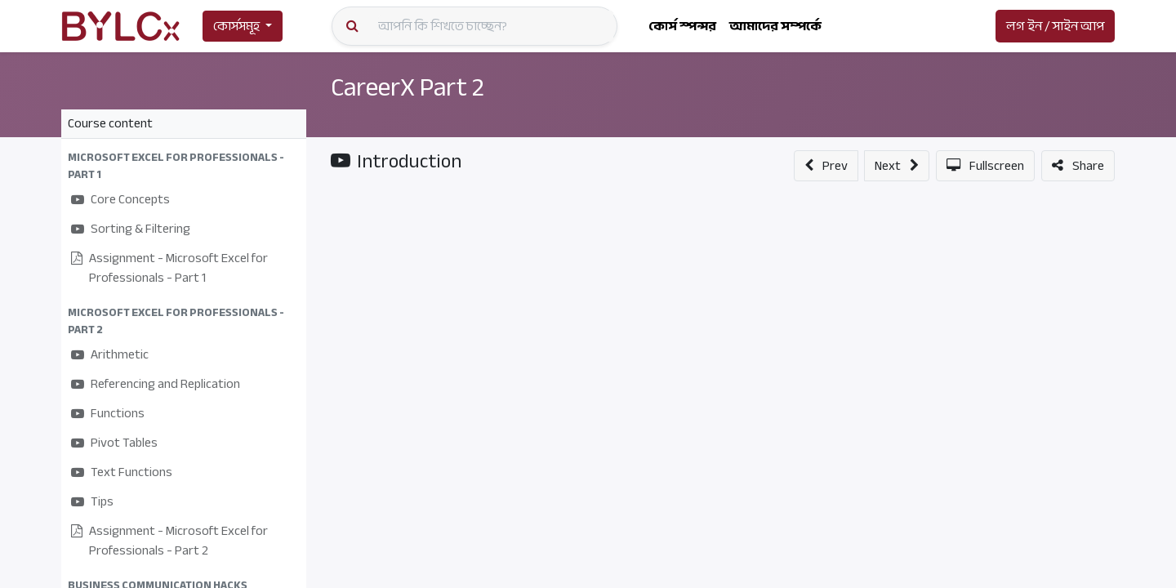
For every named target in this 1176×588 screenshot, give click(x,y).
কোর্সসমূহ (236, 26)
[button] (183, 165)
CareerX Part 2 (407, 87)
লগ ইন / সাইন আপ (1055, 26)
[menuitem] (682, 26)
